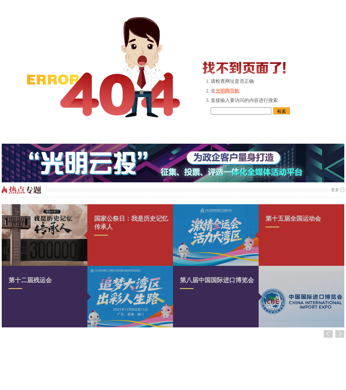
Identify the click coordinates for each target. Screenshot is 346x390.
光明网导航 (227, 90)
